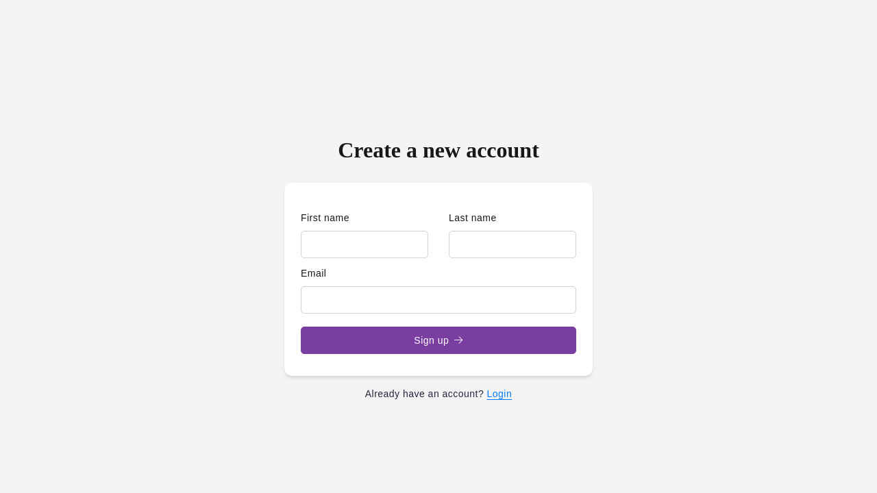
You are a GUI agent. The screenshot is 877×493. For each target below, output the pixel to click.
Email (313, 273)
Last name (473, 217)
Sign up (438, 340)
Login (499, 393)
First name (325, 217)
